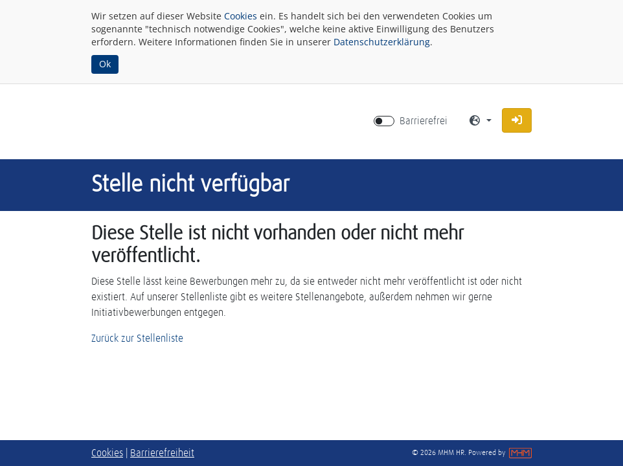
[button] (517, 120)
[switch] (384, 121)
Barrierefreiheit (162, 453)
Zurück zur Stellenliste (137, 338)
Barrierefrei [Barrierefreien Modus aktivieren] (423, 121)
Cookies (240, 16)
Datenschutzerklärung (382, 42)
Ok (105, 64)
